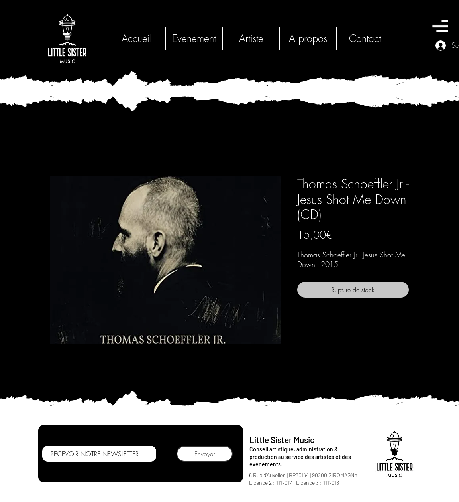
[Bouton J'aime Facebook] (267, 494)
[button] (440, 25)
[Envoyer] (205, 454)
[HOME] (67, 38)
